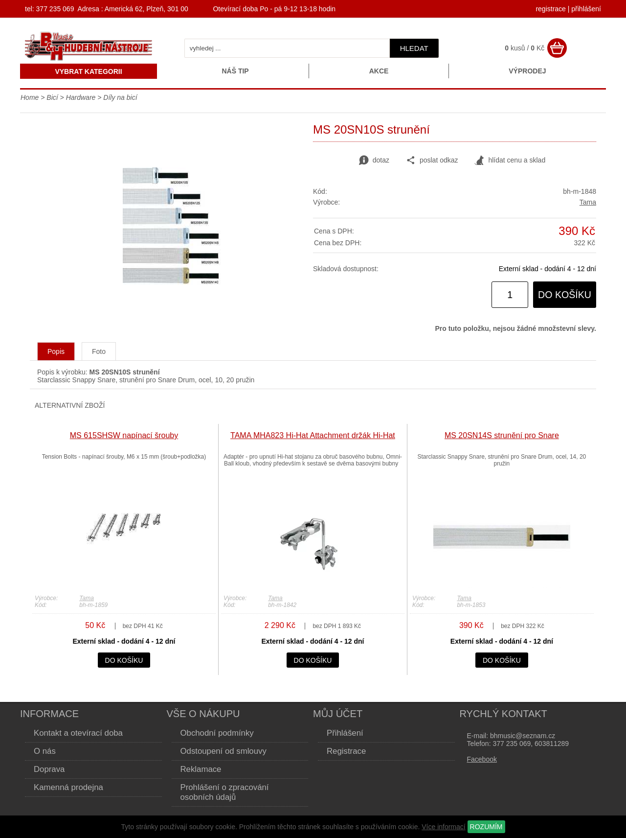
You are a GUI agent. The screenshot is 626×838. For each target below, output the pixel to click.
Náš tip (235, 71)
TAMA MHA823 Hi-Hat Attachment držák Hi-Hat (312, 435)
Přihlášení (345, 733)
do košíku (564, 294)
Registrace (346, 751)
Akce (379, 71)
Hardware (81, 97)
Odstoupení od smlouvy (223, 751)
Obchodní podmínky (217, 733)
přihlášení (586, 9)
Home (30, 97)
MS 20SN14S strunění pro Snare (502, 435)
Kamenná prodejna (68, 787)
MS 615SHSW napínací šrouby (124, 435)
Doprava (49, 769)
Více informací (443, 827)
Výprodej (527, 71)
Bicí (52, 97)
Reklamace (201, 769)
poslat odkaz (432, 160)
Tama (588, 202)
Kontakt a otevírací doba (78, 733)
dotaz (374, 160)
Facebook (482, 759)
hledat (414, 48)
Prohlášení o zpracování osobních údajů (224, 792)
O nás (45, 751)
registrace (550, 9)
